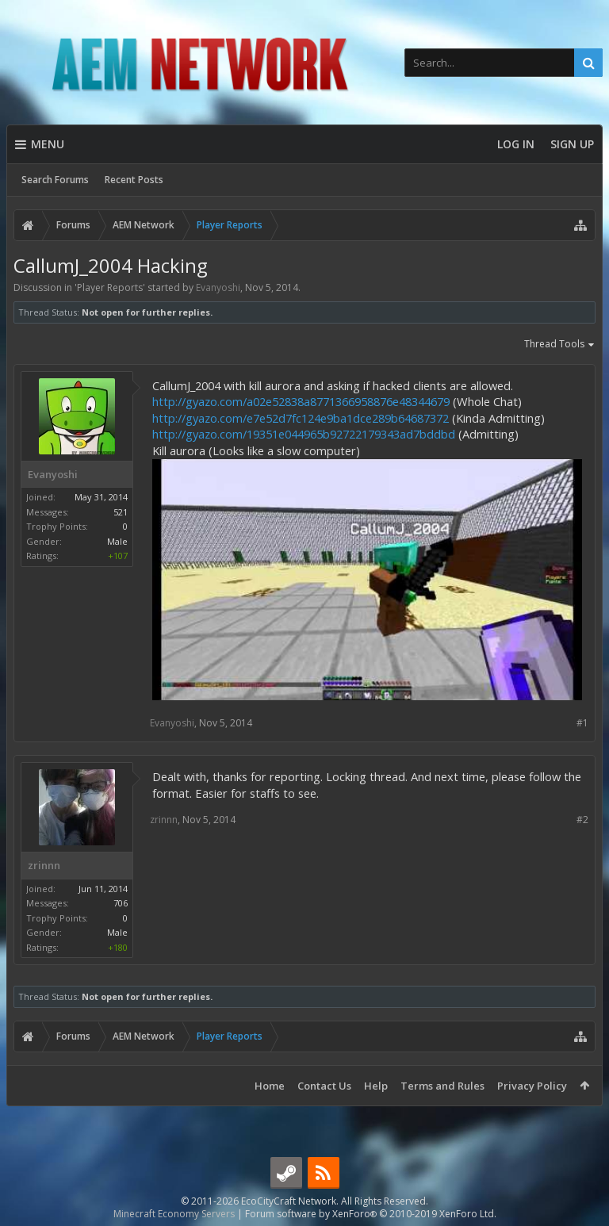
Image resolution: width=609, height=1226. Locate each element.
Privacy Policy (532, 1085)
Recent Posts (134, 179)
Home (270, 1085)
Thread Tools (560, 345)
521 (120, 512)
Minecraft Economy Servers (174, 1213)
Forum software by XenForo (370, 1213)
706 (120, 903)
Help (376, 1085)
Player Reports (110, 287)
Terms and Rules (442, 1085)
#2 (582, 820)
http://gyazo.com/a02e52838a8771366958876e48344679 (301, 401)
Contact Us (324, 1085)
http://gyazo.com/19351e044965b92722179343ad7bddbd (303, 434)
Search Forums (55, 179)
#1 (582, 723)
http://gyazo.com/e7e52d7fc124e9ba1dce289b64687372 (300, 418)
